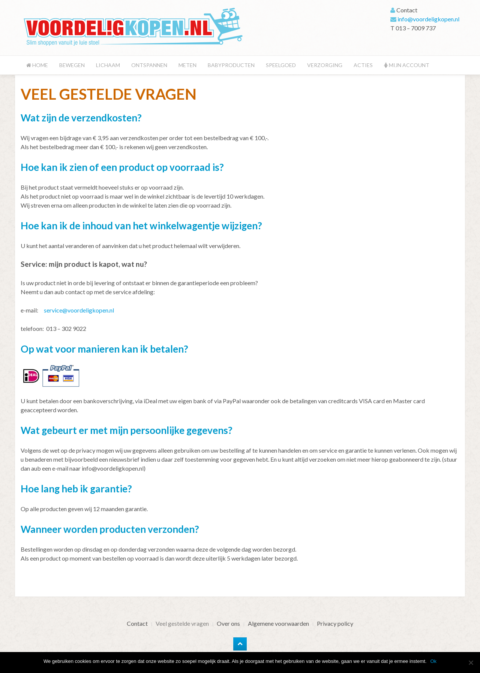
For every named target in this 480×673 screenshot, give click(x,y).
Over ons (228, 623)
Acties (363, 65)
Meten (187, 65)
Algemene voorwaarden (278, 623)
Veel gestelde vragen (182, 623)
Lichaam (108, 65)
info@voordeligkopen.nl (428, 18)
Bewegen (72, 65)
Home (37, 65)
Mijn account (406, 65)
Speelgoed (281, 65)
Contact (137, 623)
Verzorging (324, 65)
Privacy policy (335, 623)
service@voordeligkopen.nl (79, 310)
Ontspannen (149, 65)
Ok (433, 661)
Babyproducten (231, 65)
